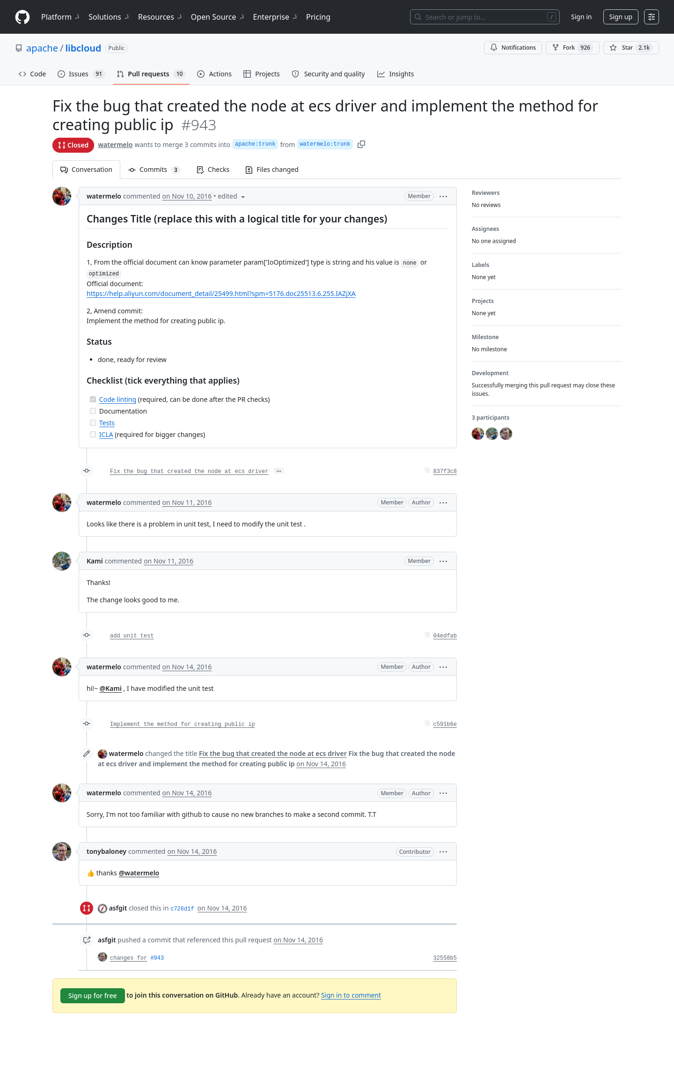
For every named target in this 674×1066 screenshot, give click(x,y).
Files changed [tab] (272, 169)
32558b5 (445, 958)
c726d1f (182, 909)
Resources (160, 17)
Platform (61, 17)
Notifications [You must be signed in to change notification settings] (512, 48)
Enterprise (276, 17)
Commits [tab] (158, 169)
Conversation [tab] (86, 169)
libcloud (83, 48)
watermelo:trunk (325, 144)
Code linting (117, 399)
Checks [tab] (213, 169)
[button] (443, 196)
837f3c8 (445, 471)
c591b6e (445, 724)
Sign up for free (92, 995)
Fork (572, 47)
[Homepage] (22, 17)
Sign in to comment (351, 995)
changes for (128, 958)
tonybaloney (106, 851)
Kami (95, 560)
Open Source (218, 17)
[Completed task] (93, 399)
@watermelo (139, 872)
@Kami (111, 688)
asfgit (118, 907)
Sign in (581, 16)
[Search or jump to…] (484, 17)
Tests (107, 422)
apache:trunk (255, 144)
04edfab (445, 636)
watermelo (115, 144)
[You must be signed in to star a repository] (631, 47)
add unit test (132, 636)
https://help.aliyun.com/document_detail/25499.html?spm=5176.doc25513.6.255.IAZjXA (221, 293)
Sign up (620, 16)
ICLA (106, 434)
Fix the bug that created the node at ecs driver (189, 471)
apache (42, 48)
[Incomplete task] (93, 411)
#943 (157, 958)
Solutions (109, 17)
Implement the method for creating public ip (182, 724)
